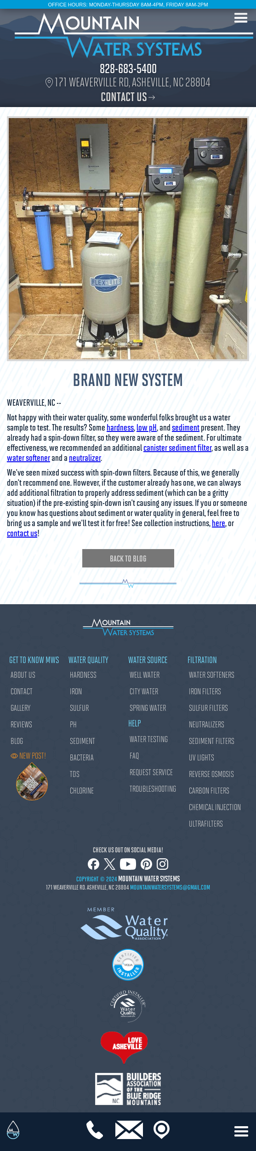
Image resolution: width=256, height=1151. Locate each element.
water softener (28, 457)
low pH (147, 426)
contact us (22, 532)
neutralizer (85, 457)
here (218, 522)
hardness (120, 426)
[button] (241, 18)
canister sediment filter (177, 447)
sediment (185, 426)
